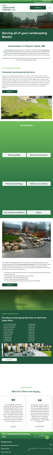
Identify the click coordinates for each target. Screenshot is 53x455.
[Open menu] (50, 8)
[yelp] (51, 444)
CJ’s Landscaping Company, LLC (12, 50)
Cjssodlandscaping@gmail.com (42, 2)
